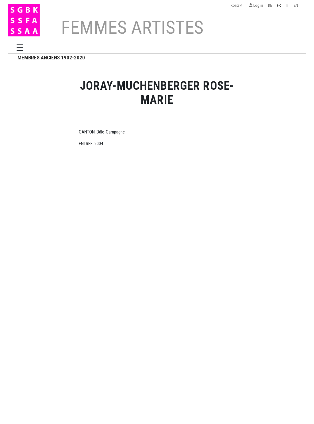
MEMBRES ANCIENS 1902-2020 (51, 57)
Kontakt (237, 5)
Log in (256, 5)
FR (279, 5)
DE (270, 5)
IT (287, 5)
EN (296, 5)
